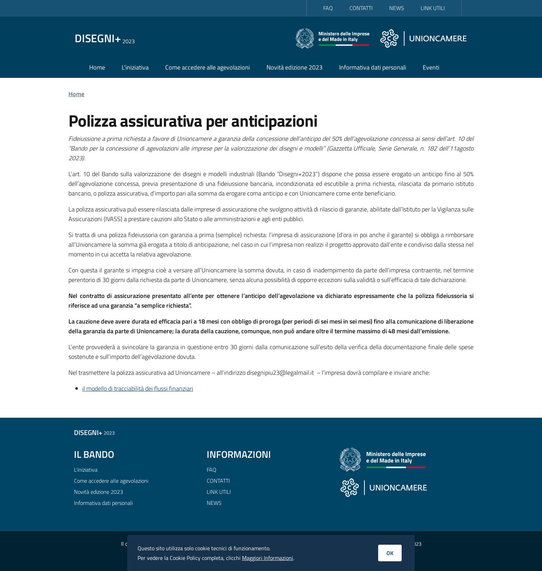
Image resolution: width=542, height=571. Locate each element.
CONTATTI (361, 8)
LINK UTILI (433, 8)
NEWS (396, 8)
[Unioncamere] (423, 38)
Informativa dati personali (372, 67)
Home (97, 67)
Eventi (431, 67)
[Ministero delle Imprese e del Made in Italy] (335, 38)
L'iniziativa (135, 67)
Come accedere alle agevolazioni (207, 67)
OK (389, 553)
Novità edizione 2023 (295, 67)
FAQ (328, 8)
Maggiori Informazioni (267, 558)
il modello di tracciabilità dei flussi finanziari (137, 388)
